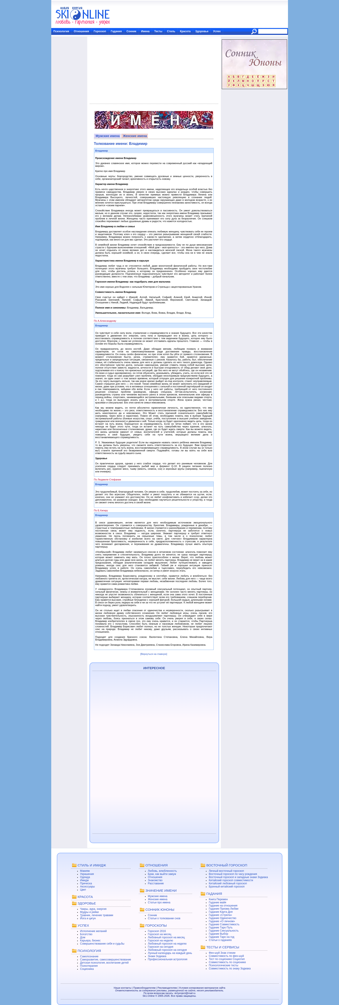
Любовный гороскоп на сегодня (167, 949)
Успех (217, 31)
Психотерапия (89, 965)
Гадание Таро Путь (220, 927)
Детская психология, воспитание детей (104, 962)
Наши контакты (122, 987)
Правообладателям (144, 987)
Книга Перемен (218, 899)
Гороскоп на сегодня (160, 946)
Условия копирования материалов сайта (202, 987)
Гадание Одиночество (222, 918)
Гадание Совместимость (224, 924)
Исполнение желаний (93, 931)
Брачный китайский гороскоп (227, 886)
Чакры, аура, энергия (93, 909)
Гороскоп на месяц (159, 934)
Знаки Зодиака (157, 956)
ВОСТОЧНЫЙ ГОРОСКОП (226, 865)
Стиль (171, 31)
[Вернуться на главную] (153, 654)
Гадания (116, 31)
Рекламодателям (167, 987)
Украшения (87, 874)
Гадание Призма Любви (223, 908)
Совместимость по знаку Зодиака (230, 968)
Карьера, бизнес (90, 940)
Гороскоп (100, 31)
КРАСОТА (85, 897)
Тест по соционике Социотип (227, 959)
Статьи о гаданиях (220, 940)
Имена (145, 31)
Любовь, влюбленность (162, 870)
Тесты (158, 31)
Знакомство (155, 880)
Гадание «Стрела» (220, 915)
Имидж (84, 880)
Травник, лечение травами (96, 915)
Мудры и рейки (89, 912)
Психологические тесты (223, 965)
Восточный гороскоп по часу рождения (233, 874)
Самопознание (89, 956)
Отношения (81, 31)
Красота (185, 31)
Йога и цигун (88, 918)
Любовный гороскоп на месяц (166, 937)
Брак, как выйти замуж (162, 874)
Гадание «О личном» (222, 921)
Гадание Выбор (218, 933)
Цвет (83, 889)
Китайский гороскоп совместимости (231, 880)
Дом (82, 937)
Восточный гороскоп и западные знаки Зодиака (238, 877)
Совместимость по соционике (227, 962)
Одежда (85, 877)
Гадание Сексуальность (224, 930)
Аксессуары (87, 886)
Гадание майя (217, 902)
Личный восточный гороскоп (226, 870)
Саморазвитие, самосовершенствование (105, 959)
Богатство (86, 934)
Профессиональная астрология (167, 959)
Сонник (131, 31)
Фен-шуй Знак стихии (222, 952)
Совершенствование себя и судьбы (102, 943)
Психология (61, 31)
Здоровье (202, 31)
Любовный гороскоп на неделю (167, 943)
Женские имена (135, 136)
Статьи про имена (159, 902)
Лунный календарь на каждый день (170, 953)
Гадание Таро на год (221, 937)
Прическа (86, 883)
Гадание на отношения (223, 905)
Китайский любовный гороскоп (228, 883)
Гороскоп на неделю (160, 940)
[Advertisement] (154, 70)
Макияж (85, 870)
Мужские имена (107, 136)
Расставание (156, 883)
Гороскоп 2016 (157, 931)
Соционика (87, 969)
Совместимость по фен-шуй (226, 956)
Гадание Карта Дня (220, 911)
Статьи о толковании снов (164, 918)
